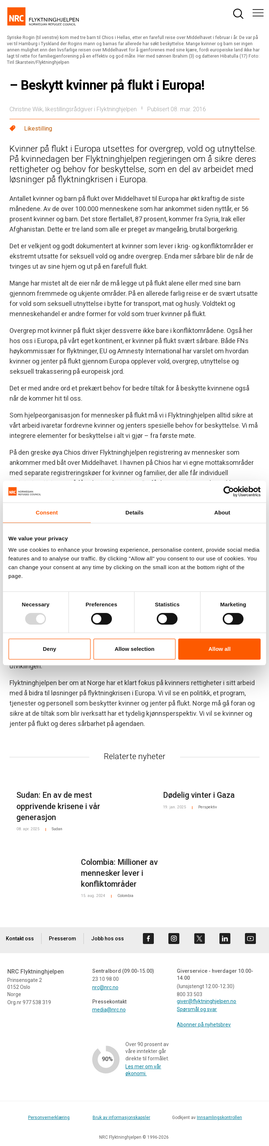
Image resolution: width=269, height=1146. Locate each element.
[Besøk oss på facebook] (148, 938)
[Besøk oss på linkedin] (224, 938)
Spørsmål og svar (197, 1009)
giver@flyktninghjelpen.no (206, 1001)
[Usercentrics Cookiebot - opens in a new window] (229, 491)
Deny (49, 649)
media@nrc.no (109, 1010)
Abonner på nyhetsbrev (204, 1024)
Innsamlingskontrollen (219, 1117)
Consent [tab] (47, 512)
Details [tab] (134, 512)
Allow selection (134, 649)
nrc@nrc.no (105, 987)
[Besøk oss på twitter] (199, 938)
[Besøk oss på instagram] (173, 938)
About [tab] (222, 512)
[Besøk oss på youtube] (250, 938)
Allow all (219, 649)
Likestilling (38, 128)
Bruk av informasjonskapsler (121, 1117)
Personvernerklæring (49, 1117)
